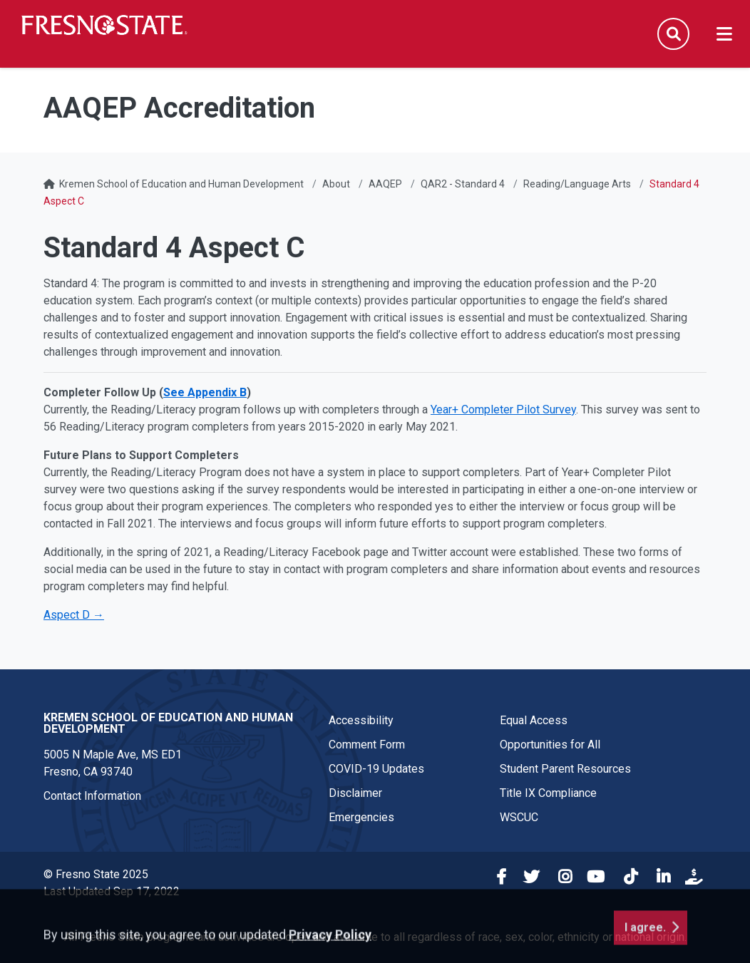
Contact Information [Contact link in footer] (92, 796)
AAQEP (385, 184)
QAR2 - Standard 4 (463, 184)
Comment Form (367, 744)
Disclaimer (355, 793)
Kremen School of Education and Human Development (181, 184)
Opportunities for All (550, 744)
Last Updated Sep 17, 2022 (111, 891)
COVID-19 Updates (376, 769)
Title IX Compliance (548, 793)
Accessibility (361, 720)
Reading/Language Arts (577, 184)
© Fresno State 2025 (95, 874)
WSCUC (519, 817)
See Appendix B (205, 392)
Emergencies (361, 817)
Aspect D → (73, 615)
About (336, 184)
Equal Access (533, 720)
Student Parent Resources (565, 769)
